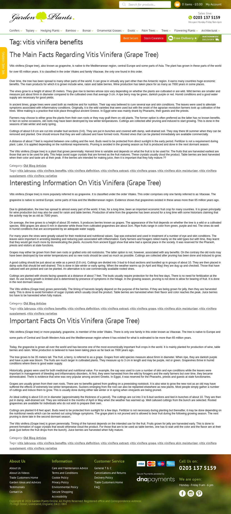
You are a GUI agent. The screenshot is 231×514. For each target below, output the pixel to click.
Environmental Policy (65, 487)
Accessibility (59, 496)
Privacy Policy (60, 482)
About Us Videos (19, 473)
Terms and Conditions (65, 473)
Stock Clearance (154, 38)
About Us (15, 468)
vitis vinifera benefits (51, 171)
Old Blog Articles (34, 166)
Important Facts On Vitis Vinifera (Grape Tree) (74, 320)
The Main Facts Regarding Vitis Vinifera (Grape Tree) (83, 54)
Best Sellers (130, 38)
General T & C (102, 468)
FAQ (97, 487)
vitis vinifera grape (143, 171)
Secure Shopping (62, 492)
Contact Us (15, 492)
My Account (214, 4)
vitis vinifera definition (83, 171)
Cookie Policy (60, 478)
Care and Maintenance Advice (70, 468)
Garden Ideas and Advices (25, 482)
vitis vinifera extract (115, 171)
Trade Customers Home (23, 478)
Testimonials (17, 487)
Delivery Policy (103, 478)
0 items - (192, 4)
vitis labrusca (26, 171)
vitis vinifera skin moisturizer (177, 171)
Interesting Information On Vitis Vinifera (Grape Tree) (85, 182)
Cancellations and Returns (110, 473)
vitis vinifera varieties (42, 176)
